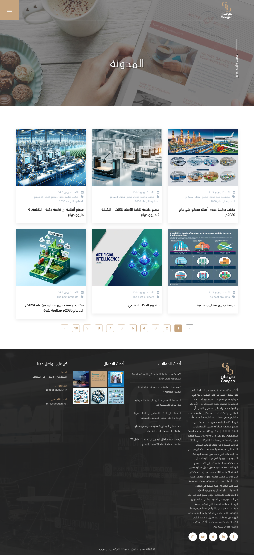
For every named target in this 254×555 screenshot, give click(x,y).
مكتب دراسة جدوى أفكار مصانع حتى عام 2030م (207, 212)
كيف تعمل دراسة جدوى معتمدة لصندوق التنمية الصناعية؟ (159, 389)
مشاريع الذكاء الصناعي (143, 304)
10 (76, 328)
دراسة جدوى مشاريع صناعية (216, 304)
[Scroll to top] (9, 10)
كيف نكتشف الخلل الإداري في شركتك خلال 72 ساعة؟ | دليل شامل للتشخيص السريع (155, 441)
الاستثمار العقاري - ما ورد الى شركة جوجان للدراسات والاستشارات (158, 402)
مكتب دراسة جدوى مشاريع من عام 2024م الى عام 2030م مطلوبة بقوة (54, 307)
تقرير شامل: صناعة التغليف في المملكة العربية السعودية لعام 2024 (156, 376)
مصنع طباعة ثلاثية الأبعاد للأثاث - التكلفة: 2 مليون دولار (129, 212)
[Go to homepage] (227, 372)
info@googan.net (56, 403)
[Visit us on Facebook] (233, 536)
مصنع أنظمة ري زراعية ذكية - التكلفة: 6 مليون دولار (56, 212)
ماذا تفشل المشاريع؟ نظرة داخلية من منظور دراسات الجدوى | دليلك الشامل (157, 428)
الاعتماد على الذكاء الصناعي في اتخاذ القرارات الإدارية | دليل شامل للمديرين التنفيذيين (156, 415)
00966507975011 (56, 390)
